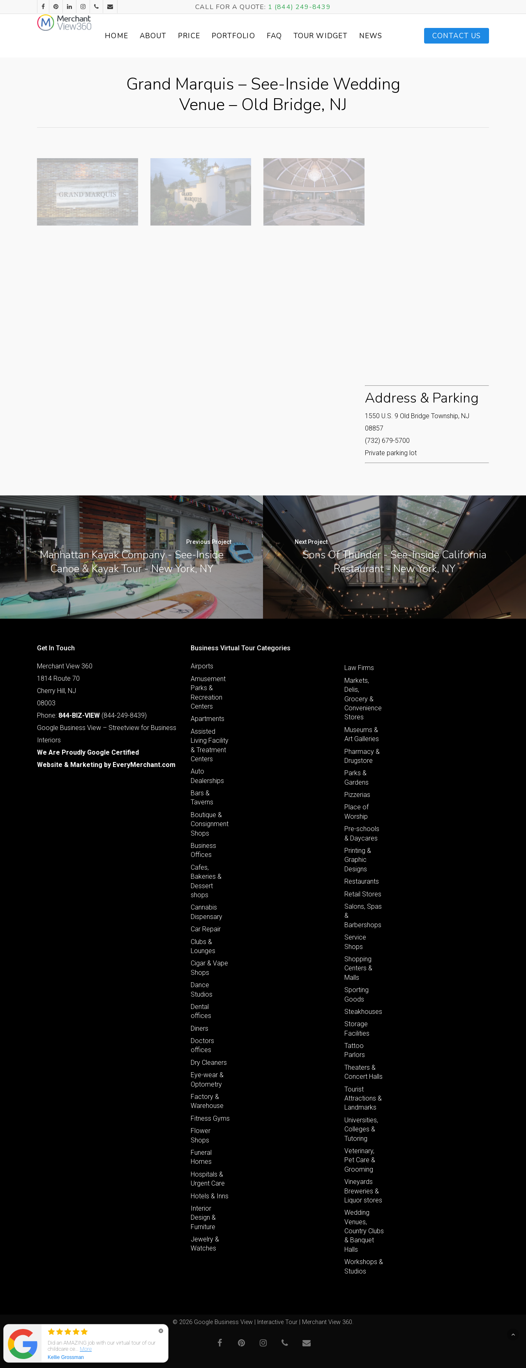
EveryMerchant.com (144, 765)
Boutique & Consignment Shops (209, 824)
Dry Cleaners (209, 1062)
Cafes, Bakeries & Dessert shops (206, 881)
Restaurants (361, 881)
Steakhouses (363, 1012)
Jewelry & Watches (205, 1243)
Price (220, 35)
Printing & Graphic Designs (357, 860)
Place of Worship (356, 811)
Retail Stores (362, 894)
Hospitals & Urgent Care (208, 1178)
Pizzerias (357, 795)
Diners (199, 1028)
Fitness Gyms (210, 1118)
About (184, 35)
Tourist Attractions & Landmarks (363, 1098)
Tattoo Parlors (354, 1050)
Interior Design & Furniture (203, 1217)
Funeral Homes (201, 1157)
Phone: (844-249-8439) (92, 715)
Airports (202, 666)
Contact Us (456, 35)
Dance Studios (201, 989)
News (384, 35)
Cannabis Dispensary (206, 911)
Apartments (207, 719)
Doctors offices (202, 1045)
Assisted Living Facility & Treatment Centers (209, 745)
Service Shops (355, 941)
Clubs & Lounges (203, 946)
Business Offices (203, 850)
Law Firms (359, 668)
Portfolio (264, 35)
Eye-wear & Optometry (207, 1079)
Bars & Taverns (202, 797)
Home (147, 35)
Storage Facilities (356, 1028)
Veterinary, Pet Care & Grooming (359, 1160)
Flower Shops (200, 1135)
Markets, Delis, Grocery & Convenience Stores (363, 699)
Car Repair (206, 929)
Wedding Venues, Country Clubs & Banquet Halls (364, 1231)
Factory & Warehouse (207, 1101)
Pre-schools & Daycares (361, 833)
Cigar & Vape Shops (209, 967)
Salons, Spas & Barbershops (363, 916)
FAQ (305, 35)
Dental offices (201, 1011)
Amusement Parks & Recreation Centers (208, 692)
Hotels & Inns (209, 1196)
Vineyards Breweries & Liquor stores (363, 1191)
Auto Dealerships (207, 775)
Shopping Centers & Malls (358, 968)
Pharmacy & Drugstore (362, 756)
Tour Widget (343, 36)
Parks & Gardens (356, 777)
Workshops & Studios (363, 1266)
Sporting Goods (356, 994)
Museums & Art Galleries (361, 734)
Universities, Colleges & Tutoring (361, 1129)
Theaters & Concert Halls (363, 1072)
